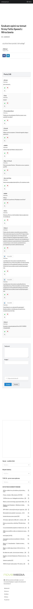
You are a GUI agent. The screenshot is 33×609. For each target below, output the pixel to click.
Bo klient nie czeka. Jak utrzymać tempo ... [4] (16, 552)
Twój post (7, 346)
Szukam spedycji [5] (16, 560)
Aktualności (6, 588)
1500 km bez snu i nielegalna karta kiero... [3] (16, 498)
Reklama (6, 596)
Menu (29, 1)
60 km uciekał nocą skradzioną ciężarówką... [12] (16, 491)
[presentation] (17, 369)
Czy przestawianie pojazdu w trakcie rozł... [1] (16, 527)
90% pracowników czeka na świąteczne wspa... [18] (16, 531)
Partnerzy (6, 591)
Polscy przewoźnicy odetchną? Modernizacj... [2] (16, 523)
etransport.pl (5, 1)
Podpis (6, 359)
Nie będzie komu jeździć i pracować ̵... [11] (16, 513)
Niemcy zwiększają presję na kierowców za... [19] (16, 548)
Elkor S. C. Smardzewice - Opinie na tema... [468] (16, 544)
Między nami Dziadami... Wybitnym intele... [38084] (16, 505)
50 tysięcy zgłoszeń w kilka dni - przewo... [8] (16, 519)
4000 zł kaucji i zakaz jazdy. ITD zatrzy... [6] (16, 563)
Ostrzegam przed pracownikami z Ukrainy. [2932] (16, 539)
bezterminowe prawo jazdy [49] (16, 516)
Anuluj (16, 384)
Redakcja (6, 594)
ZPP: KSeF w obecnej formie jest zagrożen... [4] (16, 509)
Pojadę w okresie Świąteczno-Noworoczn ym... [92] (16, 556)
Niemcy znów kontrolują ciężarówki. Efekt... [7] (16, 501)
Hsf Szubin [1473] (16, 535)
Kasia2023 (7, 256)
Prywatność (6, 599)
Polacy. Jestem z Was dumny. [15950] (16, 495)
